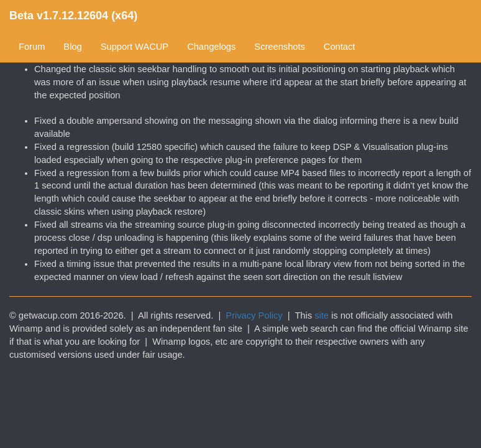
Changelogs (211, 47)
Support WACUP (134, 47)
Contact (339, 47)
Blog (72, 47)
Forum (32, 47)
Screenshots (279, 47)
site (321, 315)
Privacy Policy (254, 315)
